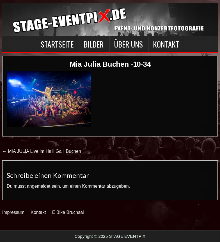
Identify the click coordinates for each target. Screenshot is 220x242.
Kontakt (166, 44)
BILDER (94, 44)
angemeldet (39, 186)
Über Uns (128, 44)
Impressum (13, 212)
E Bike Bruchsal (68, 212)
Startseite (57, 44)
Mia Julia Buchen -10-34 (110, 64)
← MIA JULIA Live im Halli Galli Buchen (41, 151)
